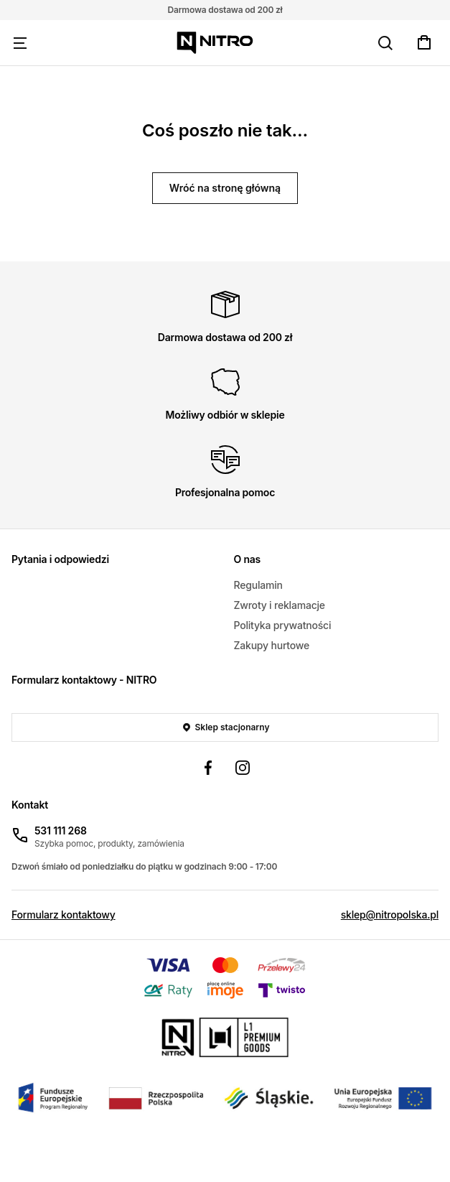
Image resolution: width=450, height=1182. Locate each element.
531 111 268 (60, 830)
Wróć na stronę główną (225, 188)
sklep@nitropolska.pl (390, 914)
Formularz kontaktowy (63, 914)
